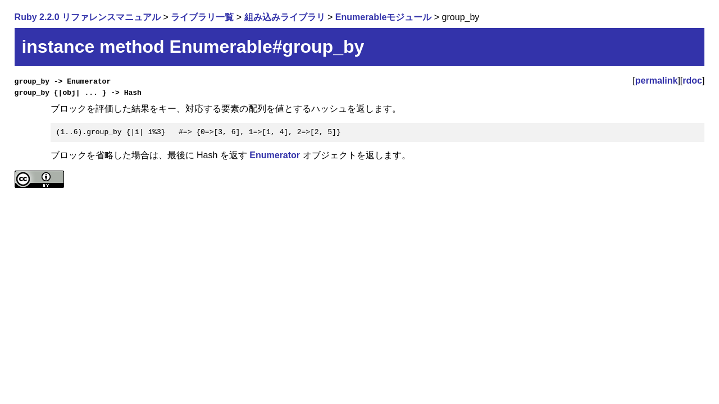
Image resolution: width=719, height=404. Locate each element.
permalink (656, 80)
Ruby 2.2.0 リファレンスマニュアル (88, 17)
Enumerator (274, 155)
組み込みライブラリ (284, 17)
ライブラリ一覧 (202, 17)
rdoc (692, 80)
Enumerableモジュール (383, 17)
